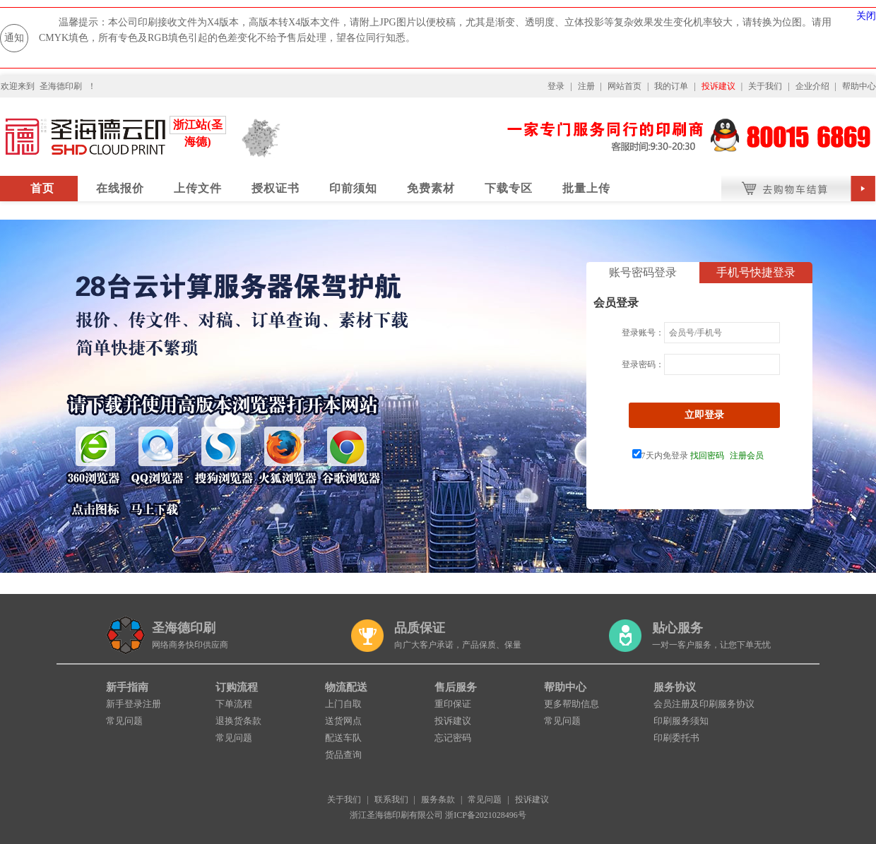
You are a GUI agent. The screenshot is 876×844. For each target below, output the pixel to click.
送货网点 (343, 720)
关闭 (866, 16)
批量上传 (586, 188)
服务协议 (674, 687)
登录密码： (643, 364)
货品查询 (343, 754)
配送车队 (343, 737)
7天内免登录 (660, 455)
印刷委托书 (676, 737)
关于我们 (765, 86)
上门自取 (343, 704)
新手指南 (127, 687)
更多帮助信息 (571, 704)
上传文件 (198, 188)
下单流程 (233, 704)
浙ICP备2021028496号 (485, 815)
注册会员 (747, 455)
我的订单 (671, 86)
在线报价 (120, 188)
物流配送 (346, 687)
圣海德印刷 (61, 86)
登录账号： (643, 333)
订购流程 (236, 687)
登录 (556, 86)
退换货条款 (238, 720)
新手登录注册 (133, 704)
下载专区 (509, 188)
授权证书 (275, 188)
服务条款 (438, 799)
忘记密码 (452, 737)
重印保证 (452, 704)
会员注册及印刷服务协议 (703, 704)
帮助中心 (859, 86)
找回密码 (707, 455)
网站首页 (624, 86)
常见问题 (124, 720)
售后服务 (455, 687)
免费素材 (431, 188)
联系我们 (391, 799)
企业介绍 (812, 86)
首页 (42, 188)
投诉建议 (718, 86)
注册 (586, 86)
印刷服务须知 (681, 720)
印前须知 (353, 188)
